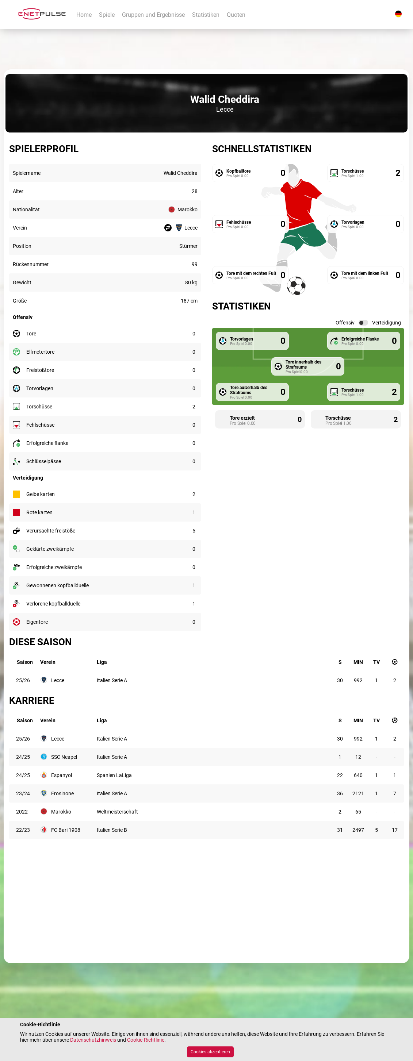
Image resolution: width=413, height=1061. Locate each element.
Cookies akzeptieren (210, 1051)
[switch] (363, 322)
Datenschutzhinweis (93, 1040)
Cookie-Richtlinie (145, 1040)
